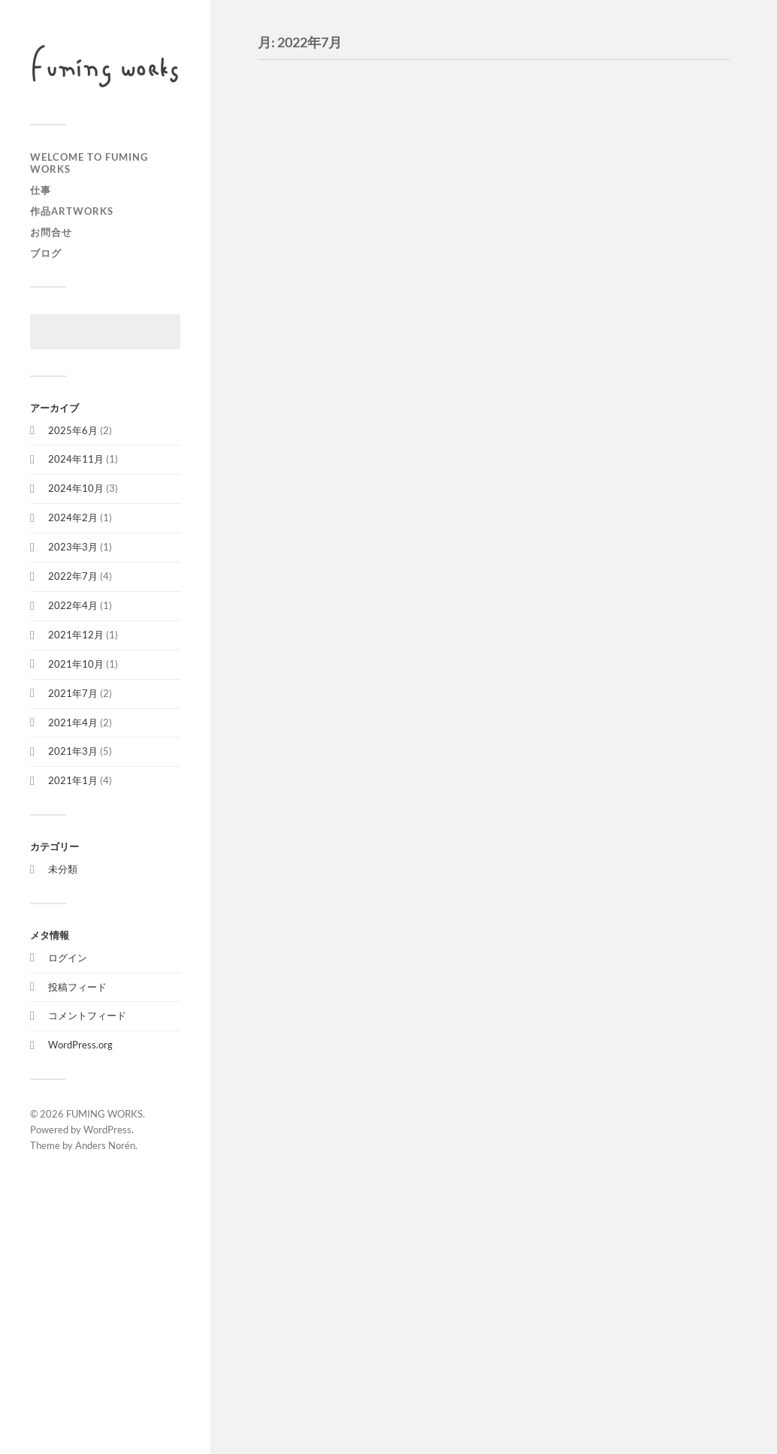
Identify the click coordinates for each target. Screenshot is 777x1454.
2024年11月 (76, 459)
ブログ (46, 253)
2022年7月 (73, 576)
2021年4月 (73, 722)
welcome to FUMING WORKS (89, 163)
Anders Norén (105, 1145)
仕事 (40, 190)
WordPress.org (80, 1045)
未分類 (62, 869)
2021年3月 (73, 751)
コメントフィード (87, 1015)
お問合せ (51, 232)
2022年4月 (73, 605)
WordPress (107, 1130)
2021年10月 (76, 664)
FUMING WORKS (104, 1114)
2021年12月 (76, 635)
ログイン (67, 958)
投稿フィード (77, 987)
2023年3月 (73, 547)
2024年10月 (76, 488)
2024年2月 (73, 517)
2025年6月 (73, 430)
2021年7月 (73, 693)
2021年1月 (73, 780)
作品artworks (71, 211)
